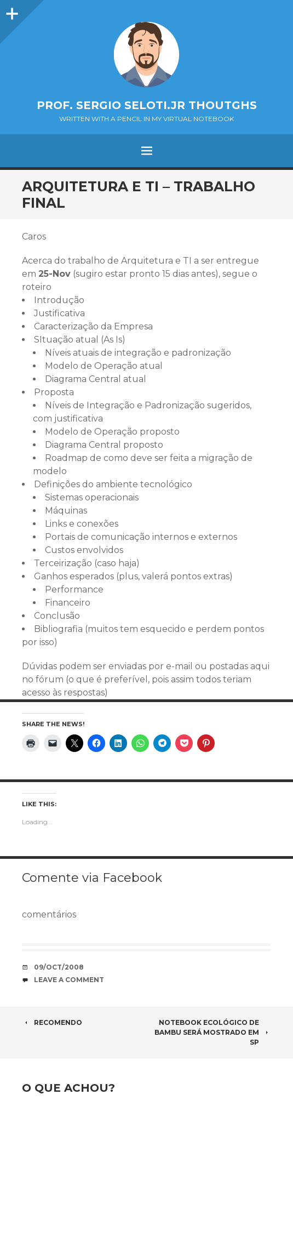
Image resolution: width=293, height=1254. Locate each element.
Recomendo (52, 1022)
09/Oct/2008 (59, 967)
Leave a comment (69, 980)
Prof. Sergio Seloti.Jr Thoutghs (147, 105)
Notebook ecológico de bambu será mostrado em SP (212, 1032)
